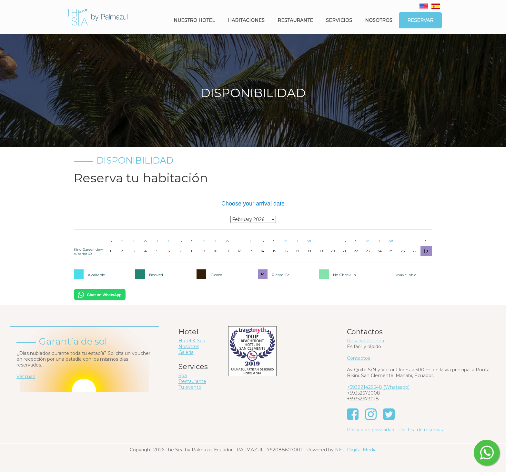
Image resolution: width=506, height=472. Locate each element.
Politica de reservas (421, 430)
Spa (182, 375)
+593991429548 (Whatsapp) (378, 387)
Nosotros (378, 20)
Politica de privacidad (370, 430)
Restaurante (295, 20)
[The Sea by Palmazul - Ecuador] (96, 17)
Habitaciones (246, 20)
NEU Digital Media (356, 450)
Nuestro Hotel (194, 20)
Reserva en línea (365, 341)
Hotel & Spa (191, 341)
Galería (186, 352)
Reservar (420, 20)
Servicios (339, 20)
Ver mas (25, 376)
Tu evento (189, 387)
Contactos (358, 358)
